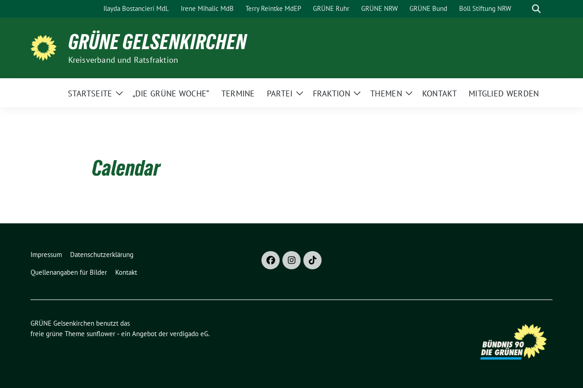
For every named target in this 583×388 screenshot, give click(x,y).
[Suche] (523, 9)
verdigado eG (189, 333)
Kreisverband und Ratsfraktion (123, 60)
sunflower (101, 333)
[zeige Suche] (536, 9)
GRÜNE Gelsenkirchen (157, 42)
